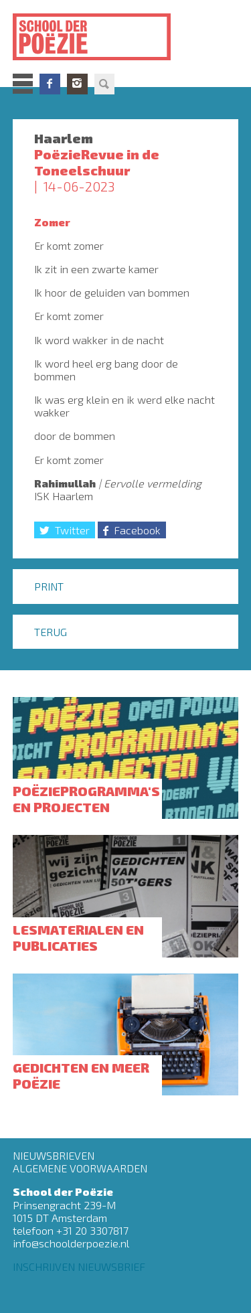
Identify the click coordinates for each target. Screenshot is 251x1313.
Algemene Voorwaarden (80, 1168)
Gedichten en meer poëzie (81, 1075)
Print (49, 586)
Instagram (77, 84)
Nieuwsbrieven (53, 1155)
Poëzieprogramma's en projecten (86, 799)
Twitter (72, 530)
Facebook (49, 84)
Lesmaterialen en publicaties (78, 937)
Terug (50, 631)
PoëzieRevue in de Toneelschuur (96, 162)
